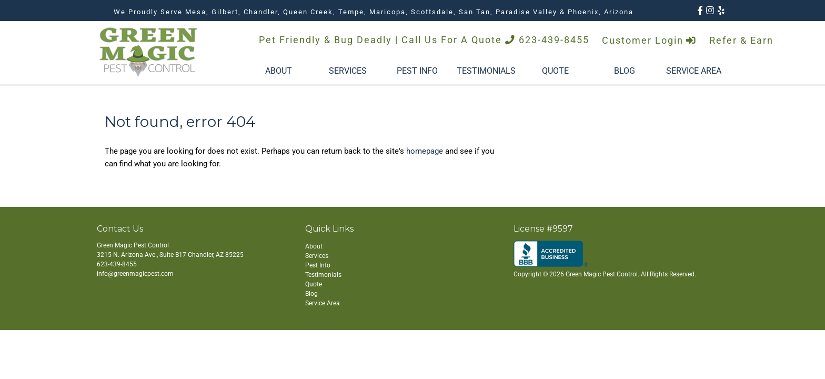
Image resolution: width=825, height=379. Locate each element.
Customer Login (649, 40)
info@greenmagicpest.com (135, 273)
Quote (313, 284)
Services (316, 256)
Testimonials (323, 274)
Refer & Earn (741, 40)
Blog (311, 293)
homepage (424, 151)
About (314, 246)
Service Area (322, 303)
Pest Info (317, 265)
